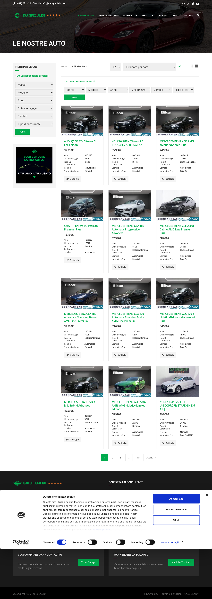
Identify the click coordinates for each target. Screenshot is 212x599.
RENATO (115, 500)
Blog (175, 15)
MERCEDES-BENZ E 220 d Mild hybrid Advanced (79, 403)
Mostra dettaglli (170, 592)
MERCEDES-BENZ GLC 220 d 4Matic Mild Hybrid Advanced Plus (177, 317)
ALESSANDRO (118, 505)
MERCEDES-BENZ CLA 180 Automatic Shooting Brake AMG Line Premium (80, 317)
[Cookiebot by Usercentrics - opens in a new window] (21, 592)
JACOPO (115, 495)
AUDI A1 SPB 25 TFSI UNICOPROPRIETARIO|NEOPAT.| (177, 405)
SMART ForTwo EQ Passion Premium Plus (81, 227)
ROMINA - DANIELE (121, 514)
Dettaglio (72, 178)
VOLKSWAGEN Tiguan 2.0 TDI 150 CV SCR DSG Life (127, 143)
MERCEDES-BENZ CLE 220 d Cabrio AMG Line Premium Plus (177, 229)
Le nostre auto (85, 15)
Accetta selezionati (176, 559)
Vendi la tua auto (108, 15)
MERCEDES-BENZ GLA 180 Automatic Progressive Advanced (128, 229)
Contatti (188, 15)
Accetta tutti (176, 549)
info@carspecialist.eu (54, 3)
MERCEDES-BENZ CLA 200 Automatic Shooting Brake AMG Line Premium (128, 317)
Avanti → (151, 457)
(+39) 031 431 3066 (25, 3)
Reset (22, 131)
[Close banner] (207, 545)
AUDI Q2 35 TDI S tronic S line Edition (79, 143)
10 (138, 457)
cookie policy (101, 579)
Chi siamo (163, 15)
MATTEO (116, 523)
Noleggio (128, 15)
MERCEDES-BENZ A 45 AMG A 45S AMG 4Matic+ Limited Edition (129, 405)
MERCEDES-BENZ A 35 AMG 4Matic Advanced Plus (177, 143)
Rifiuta (176, 570)
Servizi (145, 15)
